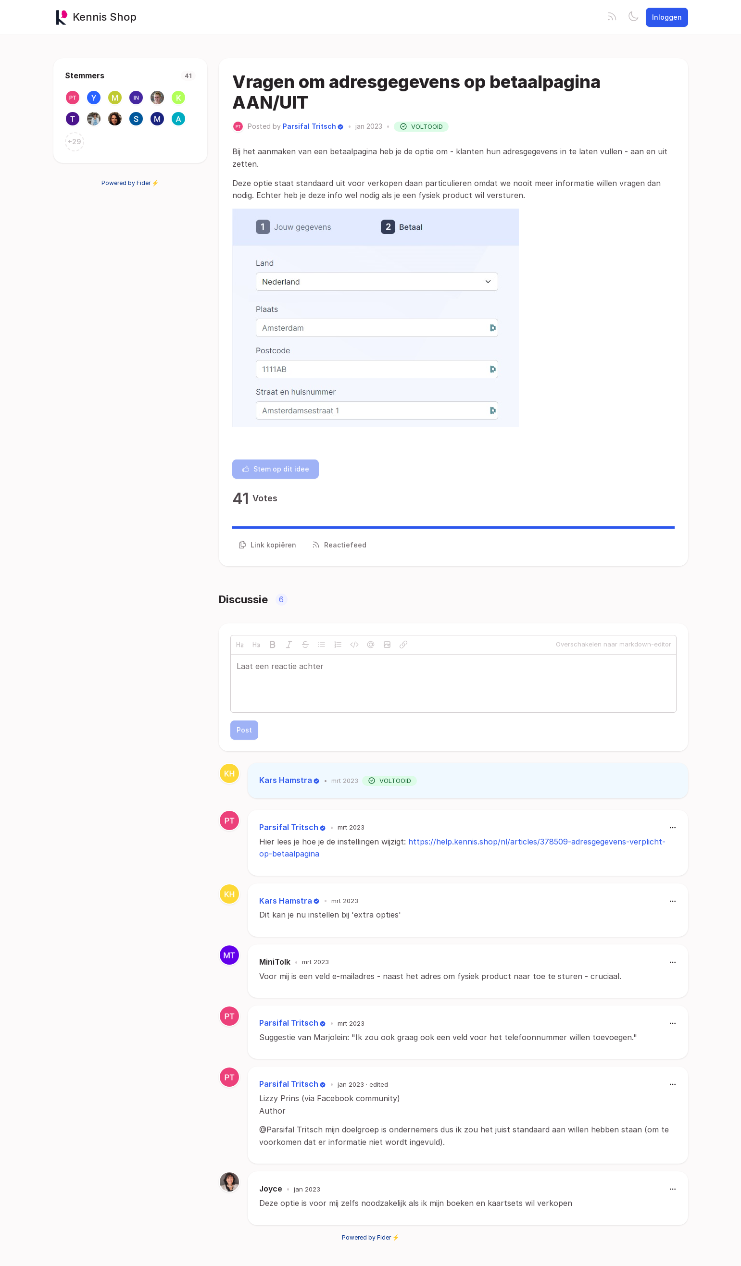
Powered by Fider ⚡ (130, 182)
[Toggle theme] (633, 17)
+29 (74, 141)
